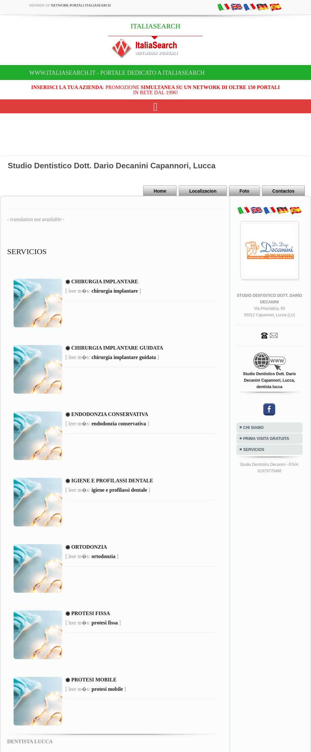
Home (160, 191)
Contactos (283, 191)
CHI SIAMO (253, 427)
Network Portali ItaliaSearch (81, 5)
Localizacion (202, 191)
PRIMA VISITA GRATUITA (266, 438)
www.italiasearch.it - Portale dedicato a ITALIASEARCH (117, 73)
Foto (244, 191)
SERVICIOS (253, 449)
